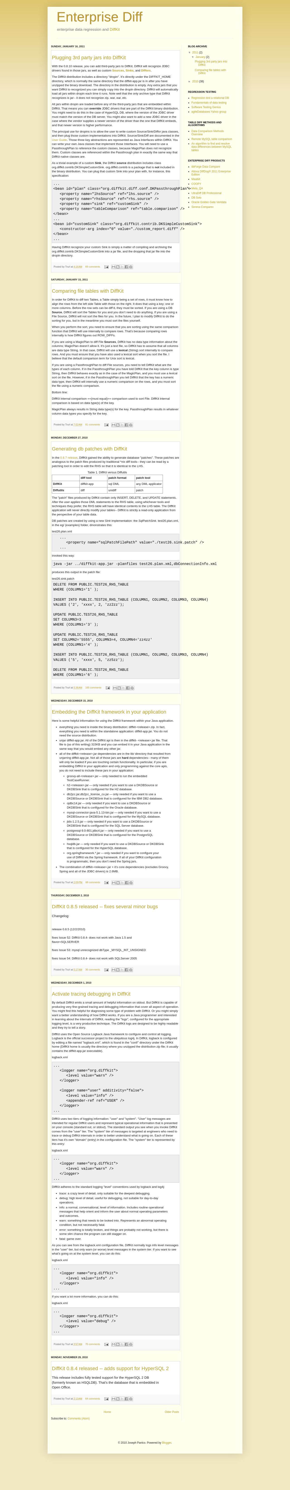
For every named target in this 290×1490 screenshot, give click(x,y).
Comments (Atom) (78, 1445)
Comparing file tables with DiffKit (87, 296)
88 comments (92, 898)
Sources (118, 70)
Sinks (129, 70)
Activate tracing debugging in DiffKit (91, 1010)
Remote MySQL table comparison (211, 139)
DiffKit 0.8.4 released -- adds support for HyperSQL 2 (110, 1395)
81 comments (92, 430)
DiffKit (115, 29)
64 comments (92, 1425)
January (201, 57)
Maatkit (195, 179)
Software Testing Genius (206, 107)
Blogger (166, 1469)
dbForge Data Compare (205, 166)
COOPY (196, 183)
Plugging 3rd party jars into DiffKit (89, 57)
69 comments (92, 272)
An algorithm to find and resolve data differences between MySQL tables (211, 147)
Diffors (146, 70)
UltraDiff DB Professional (206, 193)
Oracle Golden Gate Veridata (208, 202)
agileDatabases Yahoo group (208, 111)
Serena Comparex (202, 207)
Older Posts (172, 1439)
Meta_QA (197, 188)
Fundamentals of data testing (209, 102)
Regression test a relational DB (210, 98)
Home (107, 1439)
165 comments (93, 703)
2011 (195, 52)
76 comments (92, 1371)
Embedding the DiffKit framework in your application (109, 728)
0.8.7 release (68, 463)
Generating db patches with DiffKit (89, 454)
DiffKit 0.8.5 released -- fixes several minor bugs (105, 922)
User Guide (59, 140)
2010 (195, 81)
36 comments (92, 985)
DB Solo (196, 197)
